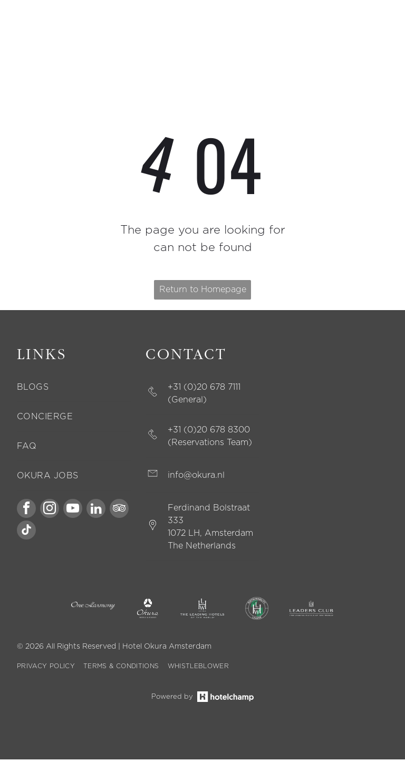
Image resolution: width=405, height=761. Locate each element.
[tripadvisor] (119, 511)
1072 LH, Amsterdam (210, 535)
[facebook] (26, 511)
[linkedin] (95, 511)
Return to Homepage (202, 291)
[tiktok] (26, 533)
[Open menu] (373, 33)
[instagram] (49, 511)
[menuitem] (74, 388)
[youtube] (72, 511)
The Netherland (200, 547)
